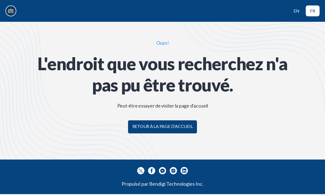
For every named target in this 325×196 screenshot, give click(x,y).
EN (296, 10)
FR (312, 10)
